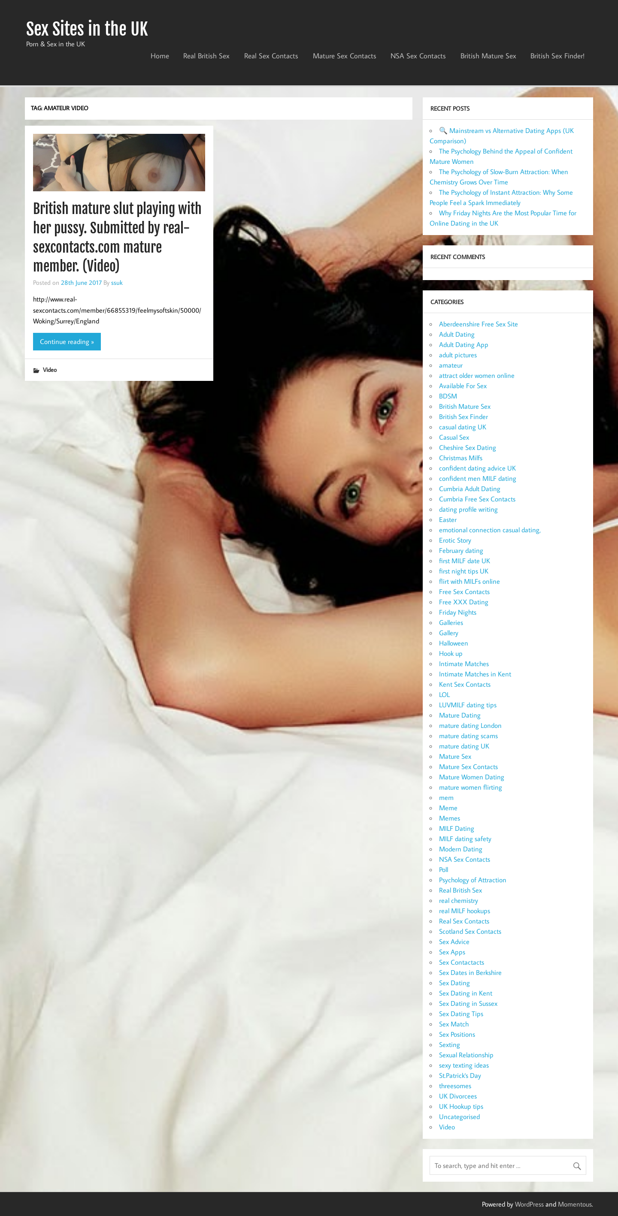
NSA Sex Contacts (418, 55)
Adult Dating (457, 334)
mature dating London (470, 725)
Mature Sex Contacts (344, 55)
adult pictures (458, 354)
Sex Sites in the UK (87, 29)
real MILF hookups (464, 910)
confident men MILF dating (477, 478)
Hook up (451, 653)
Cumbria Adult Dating (469, 488)
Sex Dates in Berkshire (470, 972)
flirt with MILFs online (469, 581)
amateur (451, 365)
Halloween (453, 643)
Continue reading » (67, 341)
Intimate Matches (464, 663)
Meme (448, 807)
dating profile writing (468, 509)
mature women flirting (470, 787)
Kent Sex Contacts (465, 684)
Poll (443, 869)
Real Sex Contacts (271, 55)
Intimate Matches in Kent (475, 674)
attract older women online (477, 375)
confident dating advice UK (477, 468)
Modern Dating (460, 849)
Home (160, 55)
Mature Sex (455, 756)
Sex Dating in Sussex (468, 1003)
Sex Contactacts (461, 962)
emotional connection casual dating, (490, 529)
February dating (461, 550)
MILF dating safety (465, 838)
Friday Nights (457, 612)
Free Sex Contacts (464, 591)
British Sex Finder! (557, 55)
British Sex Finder (463, 416)
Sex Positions (457, 1034)
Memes (449, 818)
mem (446, 797)
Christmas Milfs (460, 457)
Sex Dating (454, 982)
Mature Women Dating (471, 776)
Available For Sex (463, 385)
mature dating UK (464, 746)
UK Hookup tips (461, 1106)
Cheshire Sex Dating (467, 447)
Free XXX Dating (463, 601)
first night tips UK (463, 571)
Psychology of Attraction (472, 879)
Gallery (448, 632)
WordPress (529, 1204)
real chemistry (458, 900)
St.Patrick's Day (460, 1075)
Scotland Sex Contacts (470, 931)
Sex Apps (452, 951)
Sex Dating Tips (461, 1013)
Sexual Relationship (466, 1054)
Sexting (449, 1044)
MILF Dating (456, 828)
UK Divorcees (458, 1096)
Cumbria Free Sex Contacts (477, 499)
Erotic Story (455, 540)
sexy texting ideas (464, 1065)
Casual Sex (454, 437)
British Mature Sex (488, 55)
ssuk (117, 282)
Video (50, 369)
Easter (448, 519)
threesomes (455, 1085)
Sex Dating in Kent (465, 993)
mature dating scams (468, 735)
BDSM (448, 396)
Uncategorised (459, 1116)
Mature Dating (460, 715)
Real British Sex (206, 55)
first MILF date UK (464, 560)
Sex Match (454, 1024)
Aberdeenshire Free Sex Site (478, 324)
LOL (444, 694)
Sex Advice (454, 941)
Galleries (451, 622)
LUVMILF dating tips (468, 704)
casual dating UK (462, 426)
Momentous (575, 1204)
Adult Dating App (463, 344)
